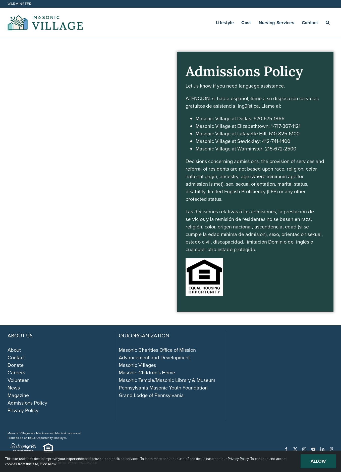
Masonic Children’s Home (147, 372)
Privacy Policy (23, 410)
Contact (16, 357)
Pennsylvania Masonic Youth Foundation (163, 387)
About (14, 350)
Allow (318, 461)
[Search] (327, 22)
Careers (16, 372)
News (14, 387)
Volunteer (18, 380)
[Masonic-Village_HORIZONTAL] (45, 18)
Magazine (18, 395)
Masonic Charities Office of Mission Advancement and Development (157, 353)
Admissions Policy (27, 403)
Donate (16, 365)
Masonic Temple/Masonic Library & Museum (167, 380)
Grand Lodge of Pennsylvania (151, 395)
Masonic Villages (137, 365)
